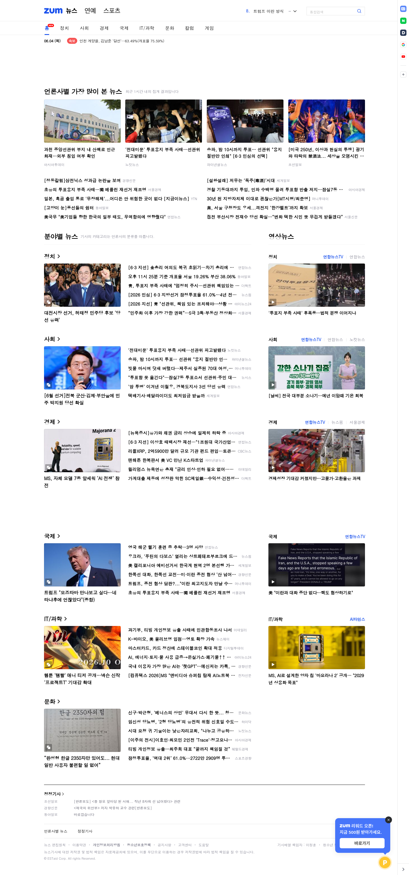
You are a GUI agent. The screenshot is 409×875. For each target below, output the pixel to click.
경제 (104, 28)
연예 (90, 10)
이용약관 (79, 844)
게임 (209, 28)
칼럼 (189, 28)
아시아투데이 (54, 164)
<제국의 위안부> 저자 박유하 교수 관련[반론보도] (113, 807)
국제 (124, 28)
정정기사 (52, 794)
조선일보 (295, 164)
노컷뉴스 (132, 164)
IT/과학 (146, 28)
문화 (169, 28)
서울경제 (357, 422)
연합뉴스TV (333, 257)
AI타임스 (357, 619)
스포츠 (111, 10)
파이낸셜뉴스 (217, 164)
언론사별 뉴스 (55, 831)
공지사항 (164, 844)
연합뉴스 (357, 257)
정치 (64, 28)
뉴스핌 (337, 422)
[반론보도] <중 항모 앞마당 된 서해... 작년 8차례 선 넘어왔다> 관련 (127, 801)
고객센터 (185, 844)
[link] (403, 9)
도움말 (204, 844)
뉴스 (71, 10)
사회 (84, 28)
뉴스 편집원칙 (55, 844)
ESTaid (52, 858)
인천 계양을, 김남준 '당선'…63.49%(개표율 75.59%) (122, 40)
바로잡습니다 (84, 814)
